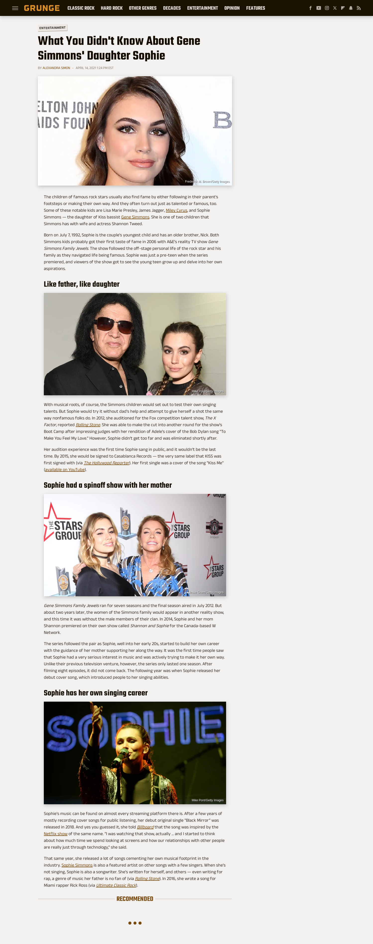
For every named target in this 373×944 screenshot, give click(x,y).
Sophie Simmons (77, 865)
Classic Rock (80, 8)
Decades (172, 8)
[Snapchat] (351, 8)
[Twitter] (335, 8)
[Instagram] (327, 8)
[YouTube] (318, 8)
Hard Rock (112, 8)
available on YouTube (65, 469)
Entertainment (202, 8)
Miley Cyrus (176, 210)
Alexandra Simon (56, 68)
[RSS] (359, 8)
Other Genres (143, 8)
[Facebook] (310, 8)
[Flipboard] (343, 8)
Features (255, 8)
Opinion (232, 8)
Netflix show (55, 833)
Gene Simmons (135, 216)
